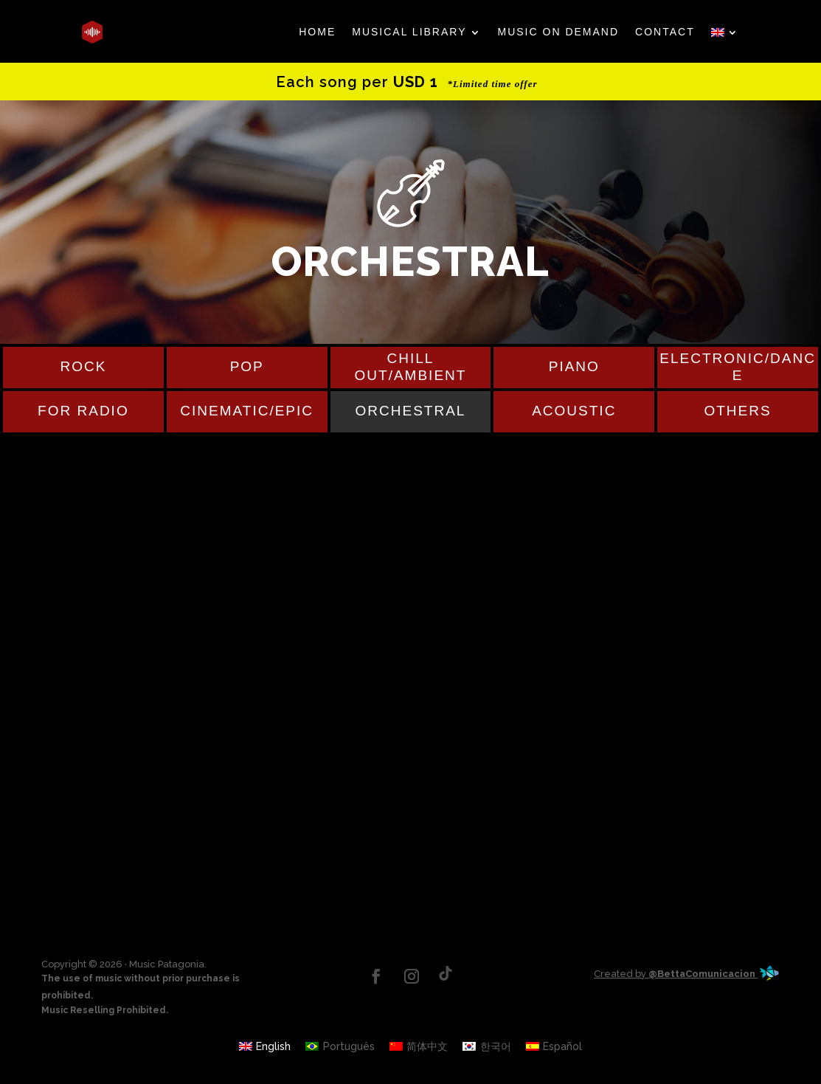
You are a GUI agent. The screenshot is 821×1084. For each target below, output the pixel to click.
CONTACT (665, 32)
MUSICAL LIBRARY (409, 32)
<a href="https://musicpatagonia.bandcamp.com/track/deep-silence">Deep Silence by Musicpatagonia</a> (411, 797)
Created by (687, 973)
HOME (317, 32)
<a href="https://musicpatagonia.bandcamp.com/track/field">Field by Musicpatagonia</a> (411, 531)
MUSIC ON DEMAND (559, 32)
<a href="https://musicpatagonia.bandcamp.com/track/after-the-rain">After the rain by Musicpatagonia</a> (411, 620)
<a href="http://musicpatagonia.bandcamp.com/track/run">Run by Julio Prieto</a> (411, 885)
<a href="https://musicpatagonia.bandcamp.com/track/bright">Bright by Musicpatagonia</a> (411, 708)
